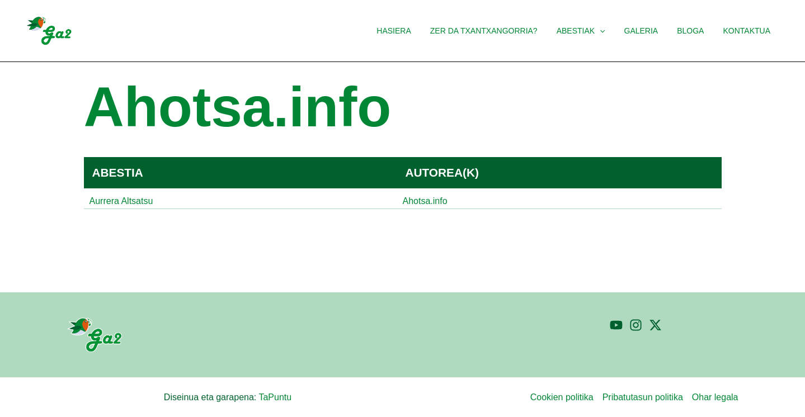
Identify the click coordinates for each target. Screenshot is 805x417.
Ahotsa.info (425, 201)
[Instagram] (635, 325)
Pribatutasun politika (642, 397)
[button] (611, 31)
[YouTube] (616, 325)
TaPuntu (274, 397)
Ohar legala (715, 397)
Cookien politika (562, 397)
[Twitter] (655, 325)
